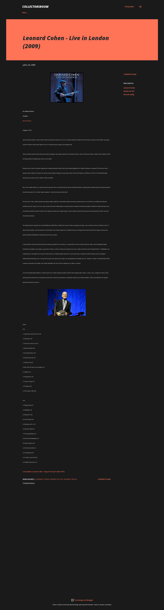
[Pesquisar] (129, 6)
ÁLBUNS (37, 12)
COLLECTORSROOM (35, 7)
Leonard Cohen (129, 88)
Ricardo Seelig (129, 94)
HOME (24, 12)
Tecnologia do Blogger (82, 600)
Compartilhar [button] (130, 74)
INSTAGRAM (71, 12)
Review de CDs (129, 91)
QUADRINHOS (53, 12)
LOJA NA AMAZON (104, 12)
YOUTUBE (86, 12)
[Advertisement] (63, 562)
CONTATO (123, 12)
